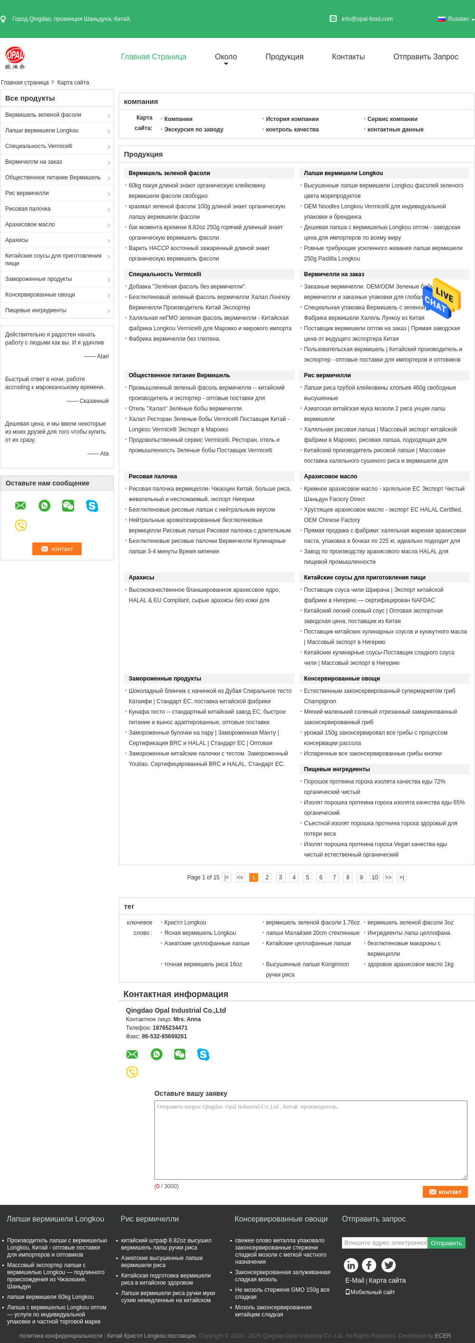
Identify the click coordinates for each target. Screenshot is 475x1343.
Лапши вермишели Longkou (41, 130)
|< (226, 877)
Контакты (348, 57)
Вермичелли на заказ (33, 162)
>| (401, 877)
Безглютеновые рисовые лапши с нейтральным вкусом (202, 509)
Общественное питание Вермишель (53, 177)
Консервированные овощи (40, 294)
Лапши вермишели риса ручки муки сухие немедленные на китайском (168, 1297)
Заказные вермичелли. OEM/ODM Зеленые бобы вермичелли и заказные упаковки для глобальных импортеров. (370, 297)
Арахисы (16, 240)
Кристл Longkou (185, 922)
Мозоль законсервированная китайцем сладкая (273, 1311)
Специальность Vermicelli (38, 146)
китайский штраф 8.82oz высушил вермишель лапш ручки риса (166, 1244)
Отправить (446, 1243)
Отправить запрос (425, 57)
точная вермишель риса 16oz (203, 964)
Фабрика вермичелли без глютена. (174, 339)
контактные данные (396, 129)
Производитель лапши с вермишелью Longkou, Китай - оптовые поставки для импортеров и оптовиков (57, 1247)
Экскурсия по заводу (194, 129)
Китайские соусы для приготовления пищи (53, 259)
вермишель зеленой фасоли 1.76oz (313, 922)
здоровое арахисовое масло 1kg (411, 964)
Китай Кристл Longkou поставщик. (153, 1336)
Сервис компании (393, 119)
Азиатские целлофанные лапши (206, 943)
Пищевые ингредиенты (35, 310)
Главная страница (154, 57)
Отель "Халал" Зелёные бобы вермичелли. (186, 408)
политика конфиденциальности (61, 1336)
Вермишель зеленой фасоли (43, 115)
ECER (443, 1336)
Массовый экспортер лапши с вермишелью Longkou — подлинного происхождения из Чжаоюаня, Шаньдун (55, 1276)
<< (240, 877)
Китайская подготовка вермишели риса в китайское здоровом (166, 1279)
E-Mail (354, 1280)
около (226, 57)
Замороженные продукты (38, 279)
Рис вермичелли (27, 193)
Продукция (285, 57)
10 (374, 877)
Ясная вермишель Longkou (200, 933)
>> (388, 877)
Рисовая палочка (27, 208)
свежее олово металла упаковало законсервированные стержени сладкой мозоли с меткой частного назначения (280, 1251)
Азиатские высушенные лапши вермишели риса (162, 1261)
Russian (461, 19)
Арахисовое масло (30, 224)
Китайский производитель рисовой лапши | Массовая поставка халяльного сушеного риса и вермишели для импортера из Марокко (376, 461)
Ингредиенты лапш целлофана (409, 933)
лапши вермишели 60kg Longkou (50, 1297)
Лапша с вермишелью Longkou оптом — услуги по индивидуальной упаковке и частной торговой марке (56, 1314)
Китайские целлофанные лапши (308, 943)
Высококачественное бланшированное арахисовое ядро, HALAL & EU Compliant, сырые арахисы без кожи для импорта (204, 600)
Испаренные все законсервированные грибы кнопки (373, 753)
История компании (292, 119)
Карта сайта (387, 1280)
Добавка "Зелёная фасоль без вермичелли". (188, 286)
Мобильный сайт (370, 1292)
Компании (178, 119)
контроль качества (292, 129)
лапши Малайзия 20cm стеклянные (313, 933)
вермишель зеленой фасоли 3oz (411, 922)
